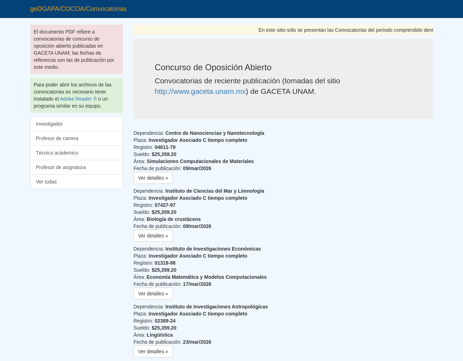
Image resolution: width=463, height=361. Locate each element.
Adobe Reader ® (78, 99)
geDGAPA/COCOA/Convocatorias (78, 8)
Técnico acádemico (57, 153)
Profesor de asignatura (61, 167)
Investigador (49, 124)
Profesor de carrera (57, 138)
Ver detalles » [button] (153, 178)
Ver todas (46, 182)
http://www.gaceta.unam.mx (200, 91)
